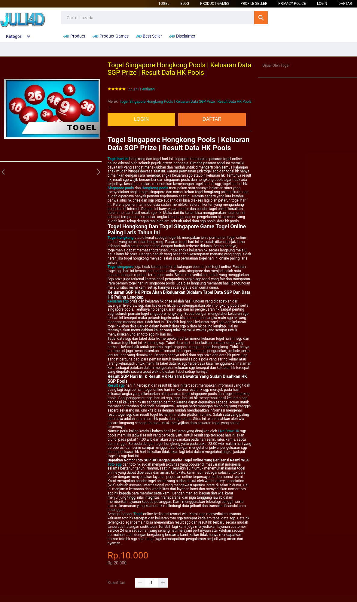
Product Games (214, 4)
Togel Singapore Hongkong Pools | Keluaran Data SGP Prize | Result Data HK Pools (186, 101)
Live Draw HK (228, 431)
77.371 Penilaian (141, 89)
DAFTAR (345, 4)
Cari (261, 17)
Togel (163, 4)
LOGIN (322, 4)
